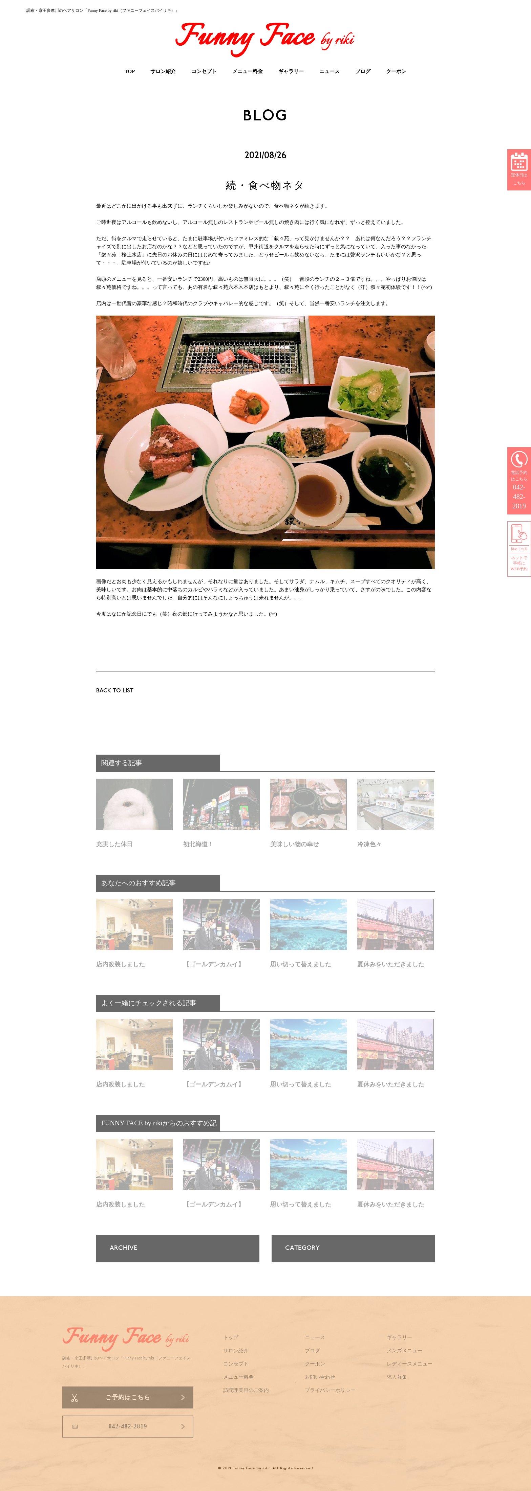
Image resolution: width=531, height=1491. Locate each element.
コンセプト (204, 71)
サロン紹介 (163, 71)
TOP (130, 71)
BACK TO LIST (114, 691)
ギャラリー (291, 71)
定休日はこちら (519, 169)
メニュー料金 (247, 71)
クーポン (396, 71)
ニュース (329, 71)
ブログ (362, 71)
